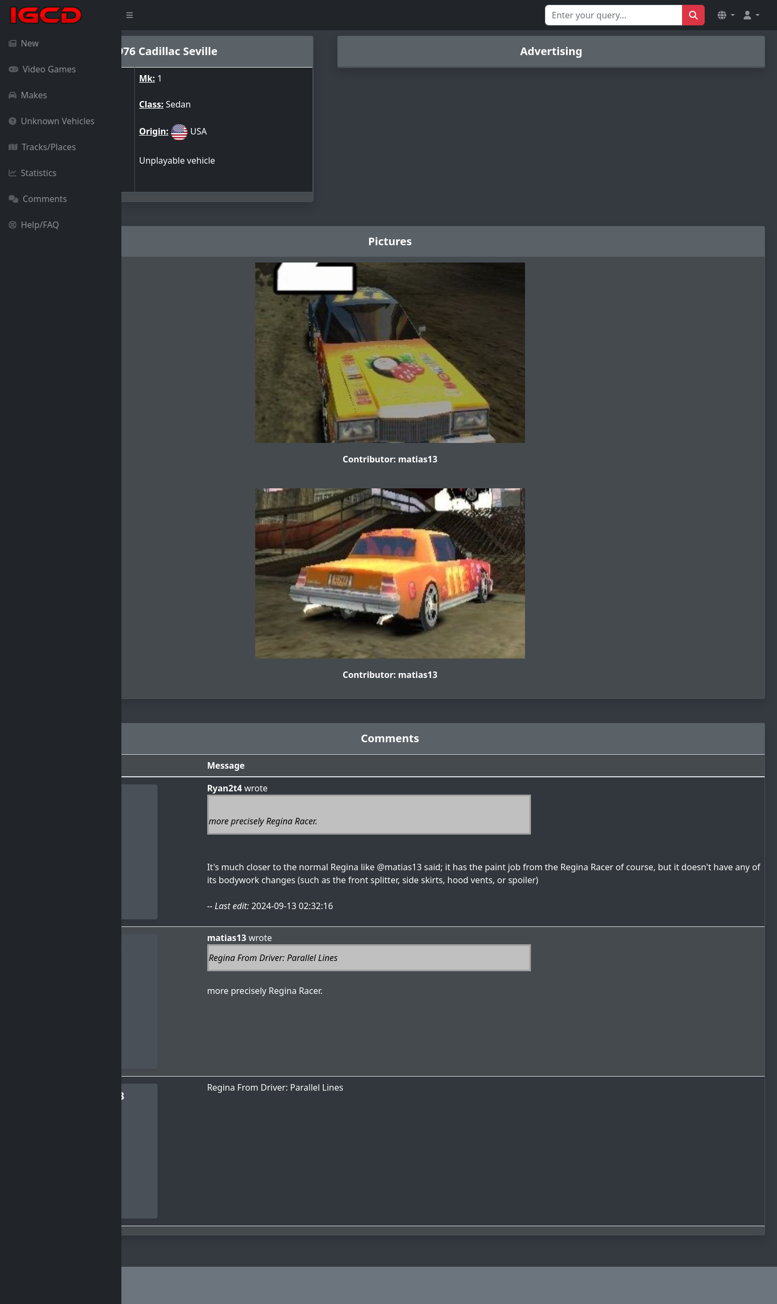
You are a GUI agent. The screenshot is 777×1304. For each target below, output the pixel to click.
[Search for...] (614, 15)
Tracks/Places (42, 147)
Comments (38, 199)
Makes (28, 95)
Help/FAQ (34, 225)
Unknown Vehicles (51, 121)
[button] (726, 15)
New (24, 43)
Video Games (42, 69)
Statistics (33, 173)
